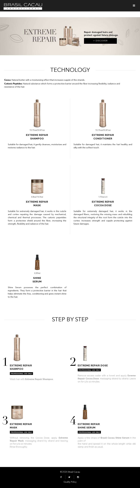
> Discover (100, 41)
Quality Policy (70, 482)
